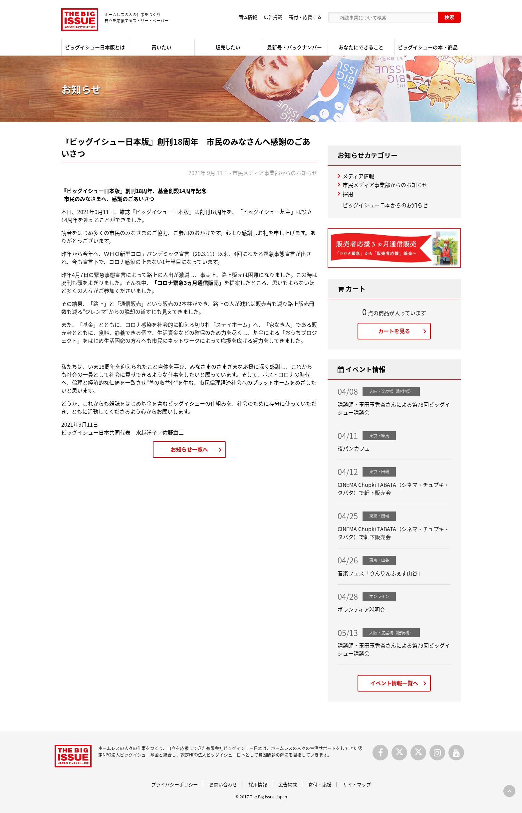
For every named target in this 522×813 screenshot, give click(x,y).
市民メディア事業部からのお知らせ (385, 185)
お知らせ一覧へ (189, 449)
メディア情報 (358, 176)
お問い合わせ (223, 784)
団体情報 (247, 17)
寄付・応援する (305, 17)
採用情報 (257, 784)
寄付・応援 (320, 784)
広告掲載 (273, 17)
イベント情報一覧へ (394, 683)
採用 (348, 194)
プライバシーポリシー (174, 784)
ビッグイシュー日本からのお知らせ (385, 205)
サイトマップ (357, 784)
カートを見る (394, 331)
